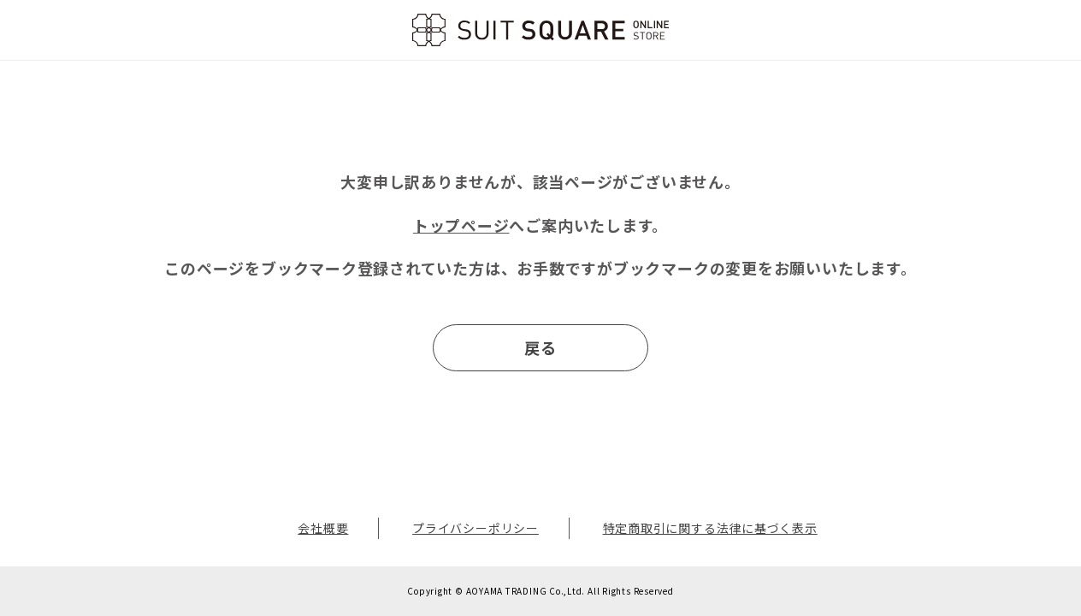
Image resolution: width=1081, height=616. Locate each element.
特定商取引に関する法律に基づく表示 (710, 527)
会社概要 (323, 527)
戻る (540, 347)
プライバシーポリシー (475, 527)
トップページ (461, 225)
